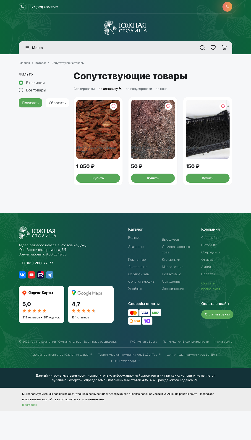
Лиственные (139, 296)
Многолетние (174, 296)
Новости (209, 303)
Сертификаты (140, 303)
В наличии (35, 84)
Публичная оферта (143, 370)
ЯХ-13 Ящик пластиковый (199, 171)
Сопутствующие (143, 310)
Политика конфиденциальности (186, 370)
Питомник (209, 274)
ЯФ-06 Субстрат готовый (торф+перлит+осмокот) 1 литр (153, 176)
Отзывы (208, 288)
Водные (135, 267)
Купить (98, 206)
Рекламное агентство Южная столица (61, 383)
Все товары (36, 91)
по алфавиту (110, 90)
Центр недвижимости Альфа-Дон (194, 383)
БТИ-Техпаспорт (125, 390)
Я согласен (29, 433)
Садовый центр (215, 267)
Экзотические (174, 318)
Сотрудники (211, 281)
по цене (161, 90)
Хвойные (136, 318)
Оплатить (218, 343)
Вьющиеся (171, 268)
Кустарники (172, 288)
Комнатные (138, 288)
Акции (206, 296)
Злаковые (137, 276)
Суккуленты (172, 310)
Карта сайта (223, 370)
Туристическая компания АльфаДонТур (129, 383)
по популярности (139, 90)
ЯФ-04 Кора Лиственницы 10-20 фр (98, 171)
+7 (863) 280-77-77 (48, 7)
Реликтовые (173, 303)
